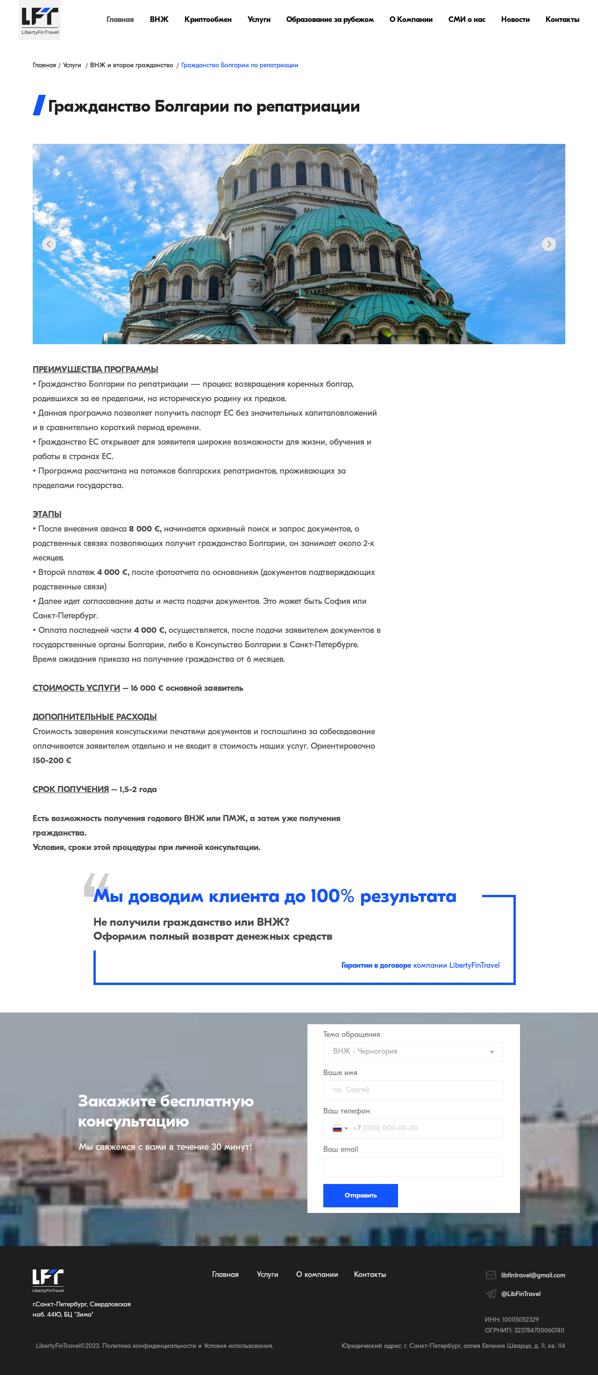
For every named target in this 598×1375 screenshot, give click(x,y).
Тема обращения (351, 1035)
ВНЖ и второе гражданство (131, 65)
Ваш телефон (346, 1111)
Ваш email (340, 1150)
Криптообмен (208, 20)
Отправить (361, 1195)
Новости (515, 20)
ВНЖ (159, 20)
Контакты (562, 20)
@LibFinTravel (521, 1294)
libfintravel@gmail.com (533, 1275)
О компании (317, 1275)
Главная (120, 20)
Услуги (259, 20)
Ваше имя (340, 1073)
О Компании (411, 20)
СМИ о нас (466, 20)
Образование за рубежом (330, 20)
